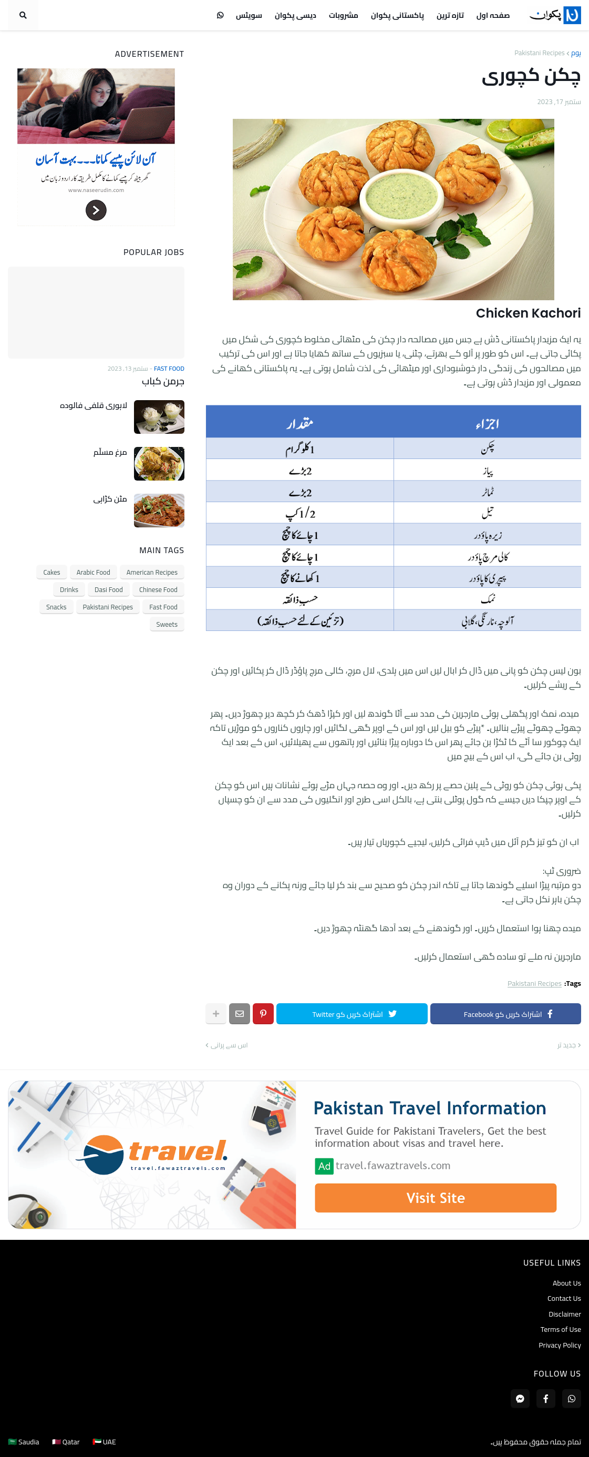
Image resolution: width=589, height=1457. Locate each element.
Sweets (167, 624)
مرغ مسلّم (110, 452)
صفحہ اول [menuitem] (493, 15)
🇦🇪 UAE (104, 1442)
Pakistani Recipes (539, 52)
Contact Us (564, 1298)
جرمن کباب (163, 381)
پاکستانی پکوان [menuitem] (397, 15)
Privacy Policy (560, 1344)
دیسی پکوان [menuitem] (295, 15)
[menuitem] (220, 15)
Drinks (69, 589)
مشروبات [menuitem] (343, 15)
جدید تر (566, 1045)
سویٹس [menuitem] (249, 15)
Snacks (56, 606)
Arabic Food (93, 572)
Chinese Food (158, 589)
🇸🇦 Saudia (23, 1442)
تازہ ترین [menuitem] (450, 15)
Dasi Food (109, 589)
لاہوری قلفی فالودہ (93, 405)
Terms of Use (561, 1329)
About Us (567, 1284)
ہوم (576, 52)
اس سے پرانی (229, 1045)
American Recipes (152, 572)
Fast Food (163, 606)
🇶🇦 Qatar (66, 1442)
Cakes (51, 572)
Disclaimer (565, 1314)
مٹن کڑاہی (110, 499)
